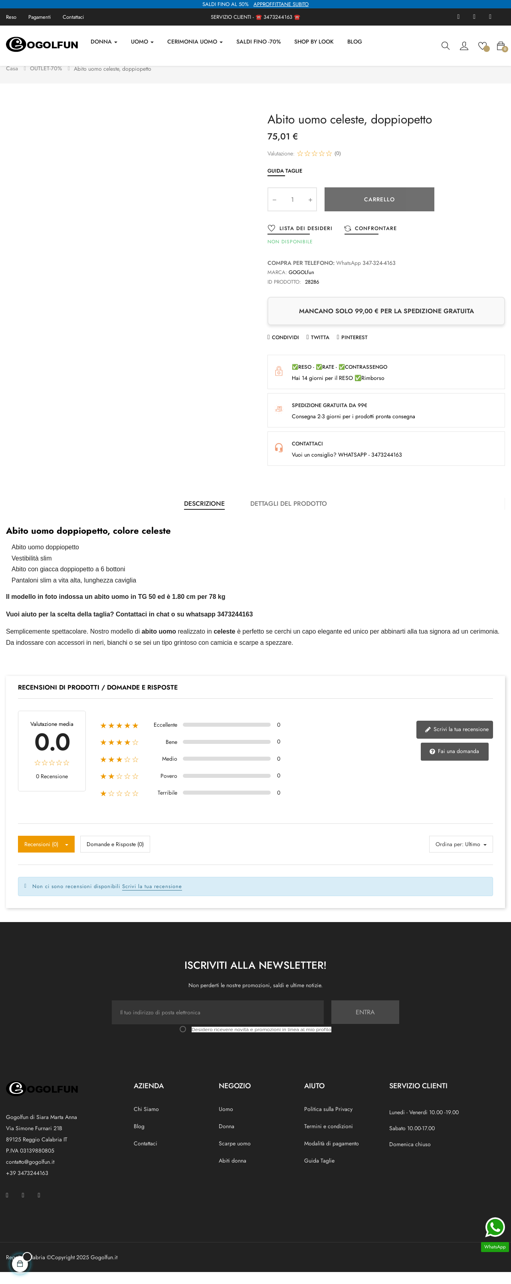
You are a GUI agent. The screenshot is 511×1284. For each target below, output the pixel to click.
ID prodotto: (284, 294)
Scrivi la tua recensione (457, 741)
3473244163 (277, 17)
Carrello (379, 211)
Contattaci (73, 17)
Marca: (277, 284)
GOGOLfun (301, 284)
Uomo (226, 1121)
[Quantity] (292, 211)
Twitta (320, 349)
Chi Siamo (146, 1121)
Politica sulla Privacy (328, 1121)
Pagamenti (39, 17)
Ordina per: (449, 856)
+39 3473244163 (27, 1185)
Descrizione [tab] (204, 515)
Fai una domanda (454, 763)
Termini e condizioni (328, 1138)
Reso (11, 17)
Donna (226, 1138)
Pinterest (354, 349)
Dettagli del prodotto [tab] (288, 515)
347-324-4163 (379, 275)
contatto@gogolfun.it (30, 1174)
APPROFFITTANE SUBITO (281, 4)
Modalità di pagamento (331, 1155)
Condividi (285, 349)
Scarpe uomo (235, 1155)
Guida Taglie (284, 183)
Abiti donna (232, 1173)
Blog (139, 1138)
